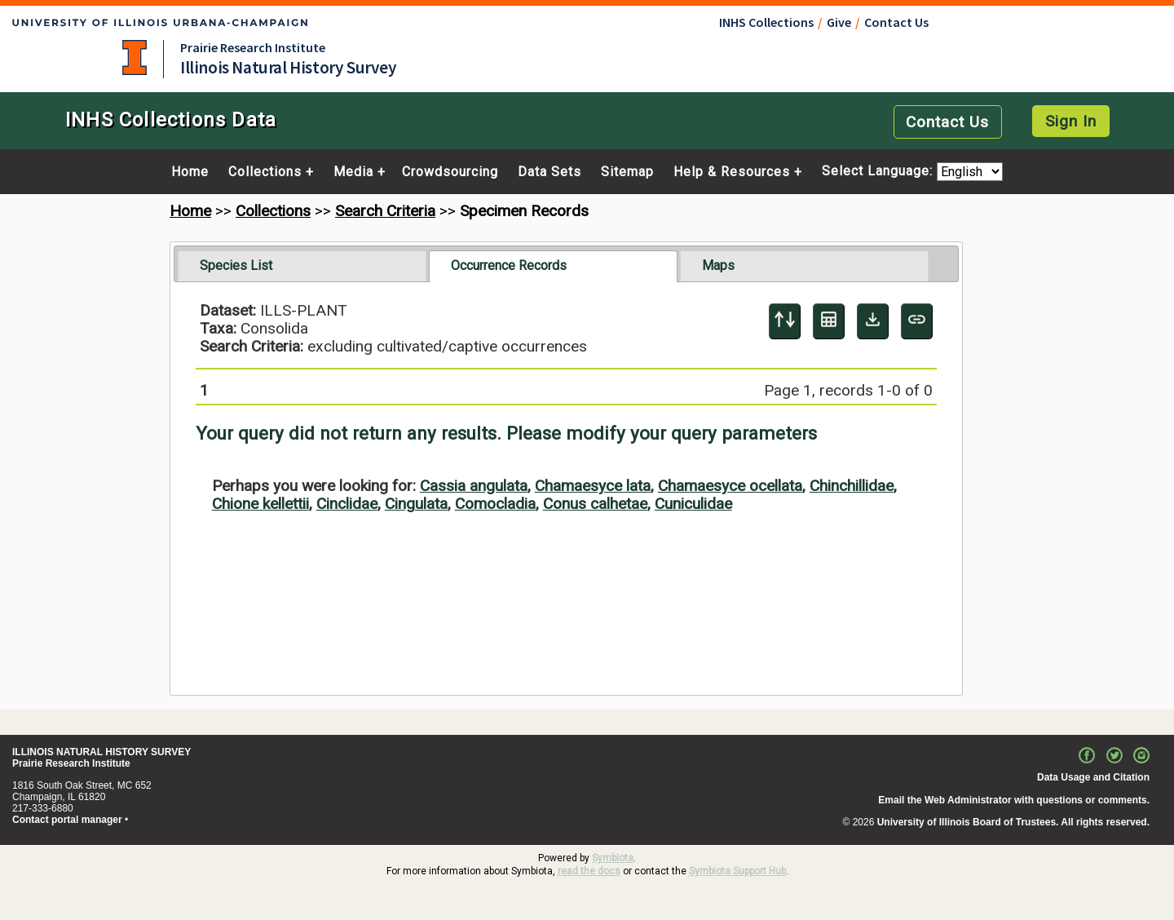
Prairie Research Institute (252, 47)
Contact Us (896, 22)
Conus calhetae (595, 503)
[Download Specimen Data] (873, 321)
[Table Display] (829, 321)
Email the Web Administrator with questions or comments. (1014, 800)
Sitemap (627, 172)
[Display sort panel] (785, 321)
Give (839, 22)
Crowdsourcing (450, 172)
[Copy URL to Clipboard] (917, 321)
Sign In (1071, 121)
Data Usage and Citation (1093, 777)
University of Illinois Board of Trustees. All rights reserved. (1013, 822)
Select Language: (879, 171)
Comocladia (495, 503)
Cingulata (416, 503)
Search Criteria (385, 210)
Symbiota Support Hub (737, 871)
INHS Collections (766, 22)
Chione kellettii (260, 503)
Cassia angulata (473, 485)
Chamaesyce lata (593, 485)
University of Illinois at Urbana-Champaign (134, 57)
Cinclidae (346, 503)
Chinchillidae (852, 485)
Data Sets (549, 172)
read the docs (589, 871)
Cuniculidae (693, 503)
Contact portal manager (67, 819)
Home (190, 172)
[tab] (302, 265)
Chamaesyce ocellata (730, 485)
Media (353, 172)
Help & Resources (731, 172)
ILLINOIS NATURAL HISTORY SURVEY (101, 752)
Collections (265, 172)
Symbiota (612, 858)
